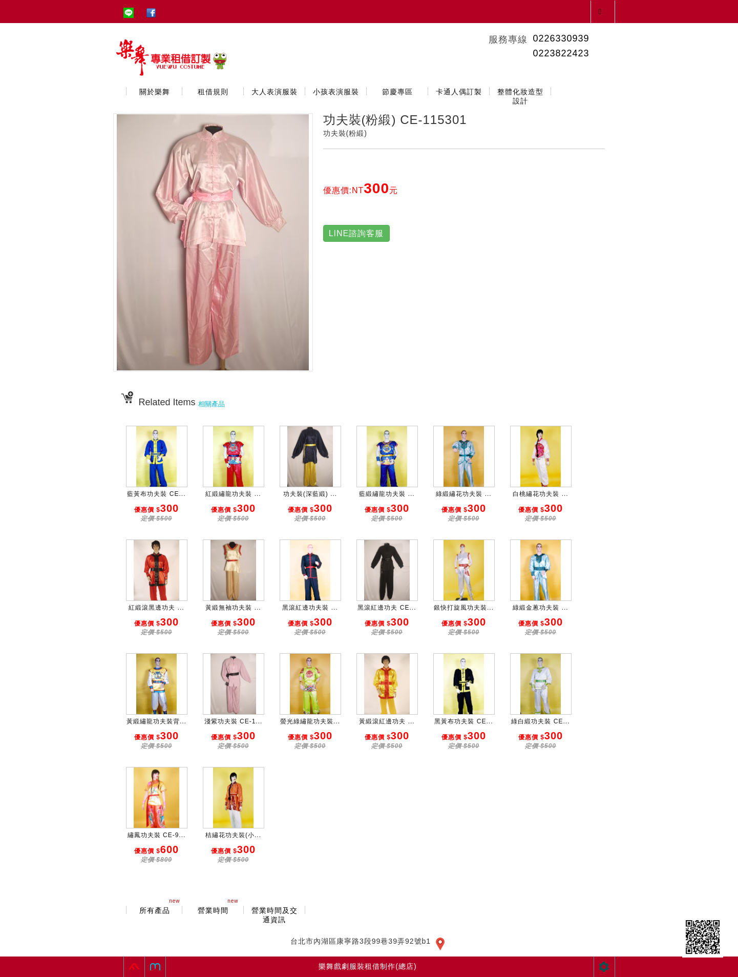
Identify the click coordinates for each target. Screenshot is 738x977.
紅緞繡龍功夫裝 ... (233, 493)
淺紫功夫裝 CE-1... (233, 721)
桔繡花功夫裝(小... (233, 835)
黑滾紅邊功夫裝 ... (310, 607)
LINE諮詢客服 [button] (356, 233)
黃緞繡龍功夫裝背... (156, 721)
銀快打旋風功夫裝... (464, 607)
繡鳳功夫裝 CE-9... (157, 835)
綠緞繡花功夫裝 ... (463, 493)
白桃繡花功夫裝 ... (540, 493)
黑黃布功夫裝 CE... (463, 721)
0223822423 (561, 53)
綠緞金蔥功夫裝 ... (540, 607)
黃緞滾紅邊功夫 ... (386, 721)
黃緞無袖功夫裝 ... (233, 607)
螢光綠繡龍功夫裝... (310, 721)
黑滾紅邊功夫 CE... (386, 607)
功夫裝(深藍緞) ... (310, 493)
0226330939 (561, 38)
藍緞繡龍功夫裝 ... (386, 493)
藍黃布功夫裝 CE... (156, 493)
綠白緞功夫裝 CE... (540, 721)
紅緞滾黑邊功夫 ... (156, 607)
